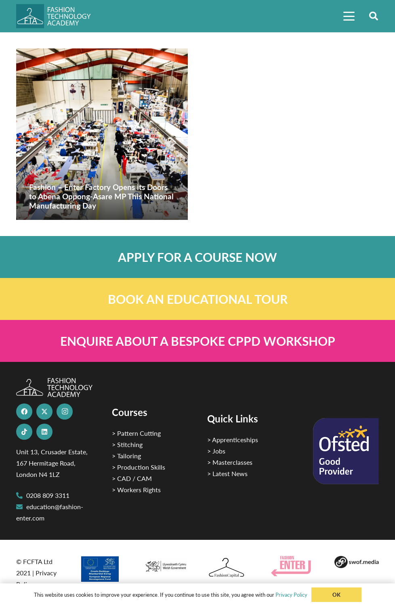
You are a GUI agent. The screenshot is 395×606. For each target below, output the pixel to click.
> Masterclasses (229, 462)
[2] (102, 569)
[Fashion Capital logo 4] (229, 568)
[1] (165, 564)
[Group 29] (293, 566)
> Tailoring (126, 455)
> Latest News (227, 473)
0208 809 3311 (47, 495)
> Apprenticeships (232, 439)
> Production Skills (138, 467)
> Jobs (216, 451)
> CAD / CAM (132, 478)
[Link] (197, 257)
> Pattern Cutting (136, 433)
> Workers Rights (136, 489)
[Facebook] (24, 411)
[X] (44, 411)
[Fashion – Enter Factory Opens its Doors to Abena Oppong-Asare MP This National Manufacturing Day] (102, 134)
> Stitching (127, 444)
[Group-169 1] (356, 562)
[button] (349, 16)
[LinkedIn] (44, 432)
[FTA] (58, 16)
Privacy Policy (291, 594)
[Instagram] (65, 411)
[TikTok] (24, 432)
